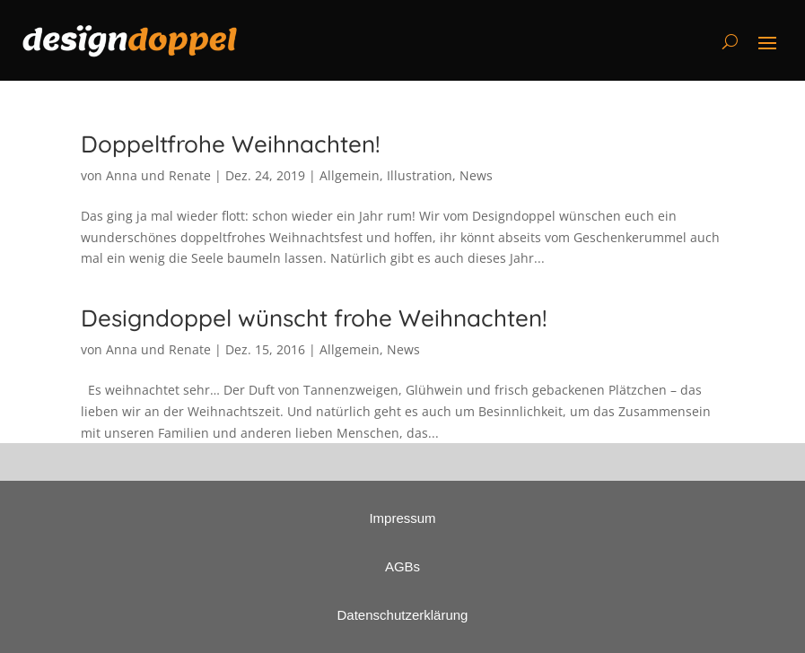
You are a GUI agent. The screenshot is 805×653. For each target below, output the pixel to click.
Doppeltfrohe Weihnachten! (231, 144)
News (476, 175)
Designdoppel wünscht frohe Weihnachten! (314, 318)
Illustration (419, 175)
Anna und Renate (158, 175)
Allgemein (349, 175)
